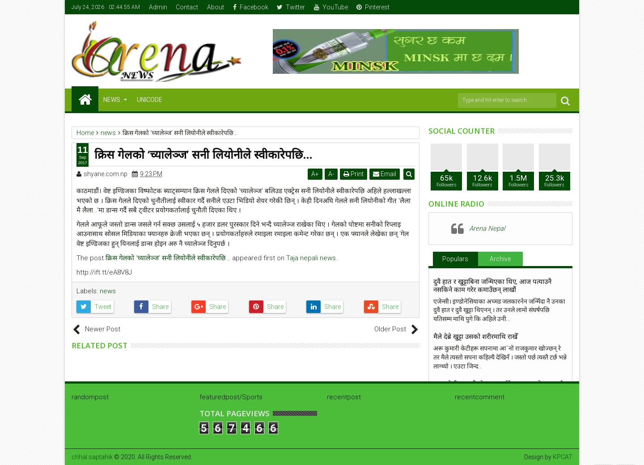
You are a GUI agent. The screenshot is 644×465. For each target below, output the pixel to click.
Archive (500, 258)
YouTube (331, 7)
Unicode (149, 99)
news (108, 291)
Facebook (250, 7)
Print (354, 174)
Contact (187, 7)
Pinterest (373, 7)
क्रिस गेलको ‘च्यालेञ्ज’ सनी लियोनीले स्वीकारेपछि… (168, 258)
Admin (158, 7)
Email (385, 174)
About (215, 7)
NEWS (111, 99)
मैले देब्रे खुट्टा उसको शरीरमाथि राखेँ (475, 337)
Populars (455, 258)
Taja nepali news (311, 258)
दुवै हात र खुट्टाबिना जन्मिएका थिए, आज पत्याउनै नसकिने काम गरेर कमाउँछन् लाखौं (492, 286)
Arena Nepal (487, 228)
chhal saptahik (92, 457)
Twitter (291, 7)
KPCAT (562, 457)
